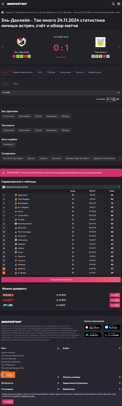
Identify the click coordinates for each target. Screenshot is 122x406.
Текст (26, 84)
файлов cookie (28, 396)
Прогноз (105, 72)
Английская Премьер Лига (12, 356)
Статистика (8, 116)
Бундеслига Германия (10, 362)
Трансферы (51, 116)
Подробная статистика (61, 280)
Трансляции (87, 72)
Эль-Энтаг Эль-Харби (13, 158)
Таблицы (65, 116)
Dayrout (31, 158)
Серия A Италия (8, 353)
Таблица (69, 72)
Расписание (24, 116)
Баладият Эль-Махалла (104, 158)
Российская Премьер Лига (12, 368)
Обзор (9, 84)
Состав (38, 116)
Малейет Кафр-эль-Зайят (77, 158)
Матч (9, 72)
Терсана (43, 158)
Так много (56, 158)
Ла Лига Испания (8, 359)
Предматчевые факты (30, 72)
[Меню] (3, 4)
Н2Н (52, 72)
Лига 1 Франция (8, 365)
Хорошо (7, 402)
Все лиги (5, 371)
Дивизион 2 (8, 144)
